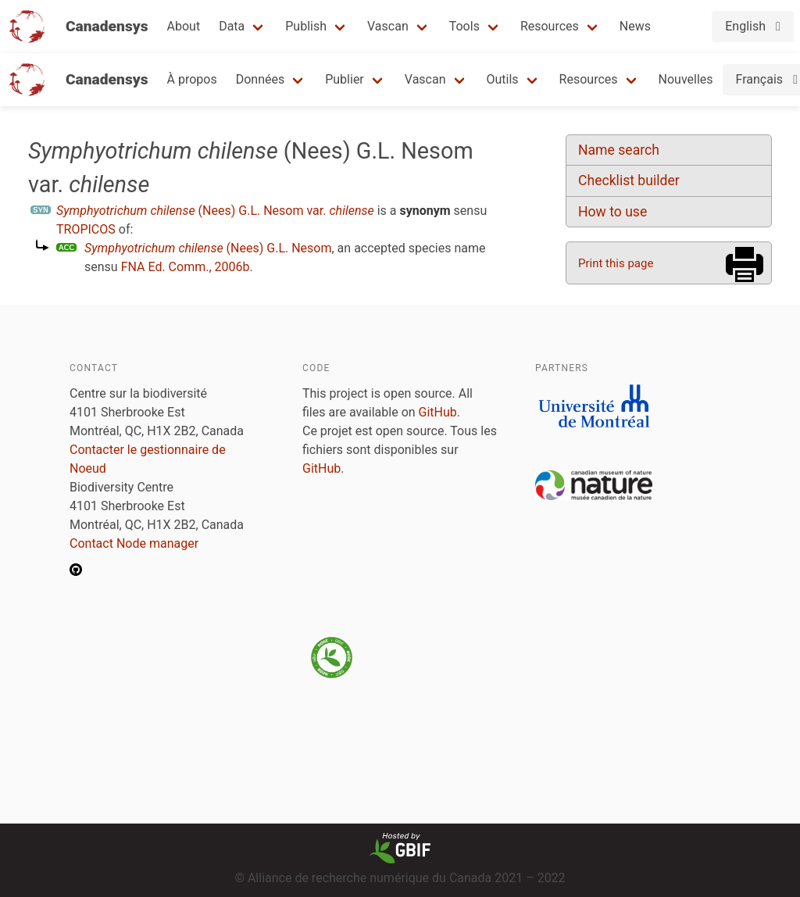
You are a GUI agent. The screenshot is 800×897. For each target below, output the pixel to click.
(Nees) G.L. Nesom (208, 248)
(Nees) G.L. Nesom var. (215, 210)
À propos (192, 79)
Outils (503, 79)
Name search (618, 150)
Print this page (615, 263)
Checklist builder (629, 180)
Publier (344, 79)
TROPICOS (86, 229)
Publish (306, 26)
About (184, 26)
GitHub (438, 412)
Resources (549, 26)
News (635, 26)
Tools (464, 26)
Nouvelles (686, 79)
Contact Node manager (134, 543)
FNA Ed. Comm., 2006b (185, 266)
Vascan (388, 26)
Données (260, 79)
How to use (612, 212)
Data (232, 26)
